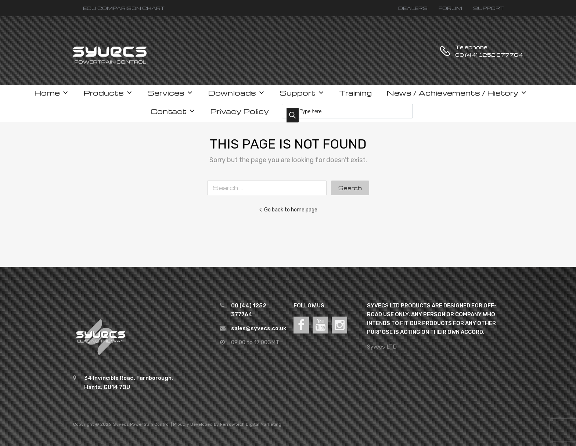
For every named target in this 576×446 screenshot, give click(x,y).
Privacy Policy (239, 111)
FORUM (450, 8)
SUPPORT (488, 8)
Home (51, 92)
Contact (173, 111)
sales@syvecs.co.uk (258, 328)
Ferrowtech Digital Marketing (250, 424)
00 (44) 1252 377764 (473, 54)
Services (170, 92)
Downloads (236, 92)
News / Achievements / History (456, 92)
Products (108, 92)
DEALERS (413, 8)
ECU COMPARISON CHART (124, 8)
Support (302, 92)
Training (355, 92)
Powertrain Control (150, 424)
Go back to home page (288, 210)
